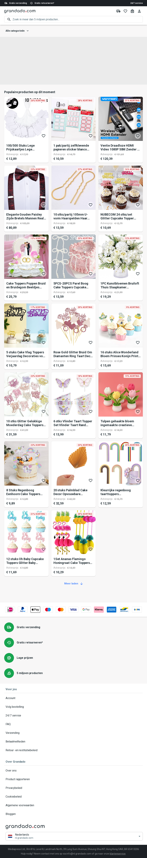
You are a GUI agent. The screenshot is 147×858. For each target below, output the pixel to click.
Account (73, 698)
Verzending (73, 733)
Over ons (73, 770)
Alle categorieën (17, 31)
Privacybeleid (73, 788)
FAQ (73, 724)
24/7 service (136, 3)
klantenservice (118, 853)
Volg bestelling (73, 707)
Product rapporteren (73, 779)
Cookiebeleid (73, 796)
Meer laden (73, 583)
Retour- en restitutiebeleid (73, 750)
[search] (78, 19)
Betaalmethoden (73, 741)
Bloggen (73, 814)
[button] (74, 836)
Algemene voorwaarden (73, 805)
